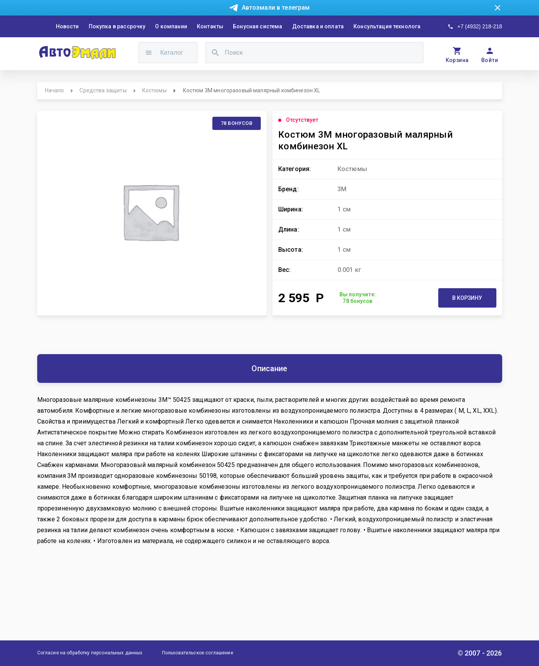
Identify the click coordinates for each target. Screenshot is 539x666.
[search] (215, 52)
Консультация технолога (386, 26)
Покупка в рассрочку (117, 26)
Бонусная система (257, 26)
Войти (489, 60)
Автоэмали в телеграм (276, 7)
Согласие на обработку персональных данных (90, 653)
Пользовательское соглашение (197, 653)
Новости (67, 26)
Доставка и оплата (318, 26)
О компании (171, 26)
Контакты (210, 26)
